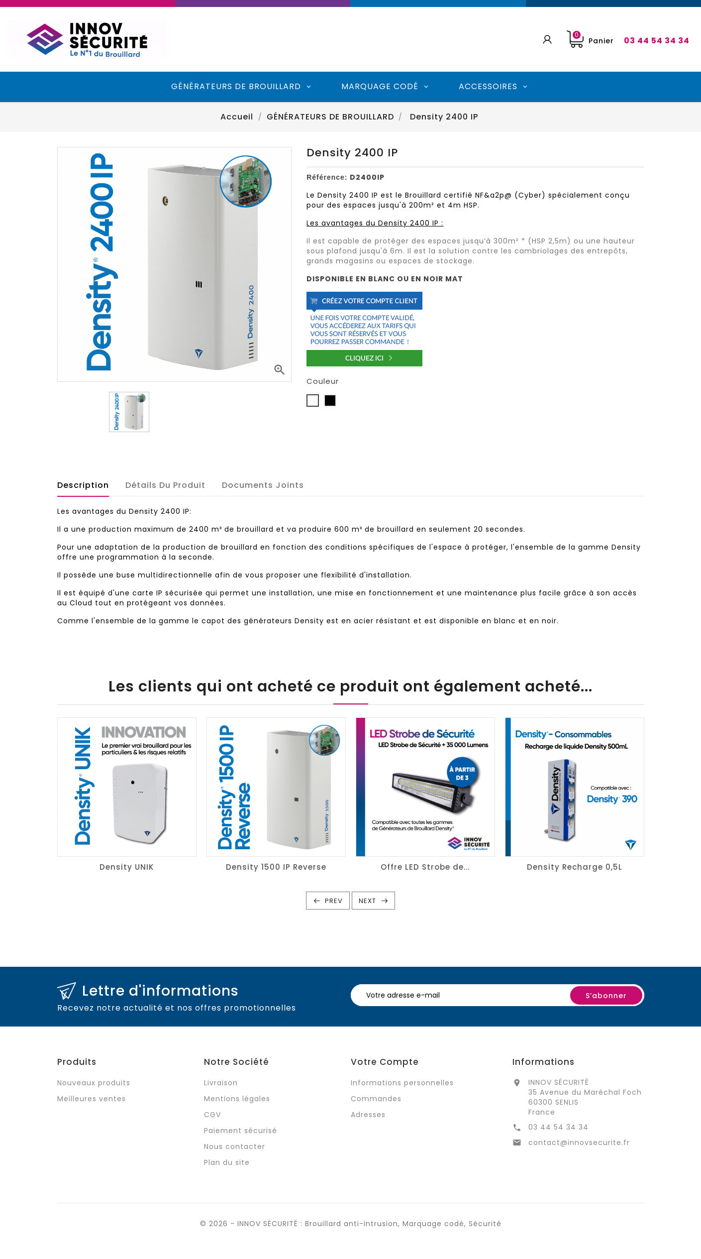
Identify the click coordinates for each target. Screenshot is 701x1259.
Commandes (376, 1099)
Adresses (368, 1115)
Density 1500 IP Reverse (276, 867)
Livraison (221, 1083)
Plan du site (227, 1162)
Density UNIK (127, 867)
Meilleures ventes (91, 1099)
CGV (212, 1115)
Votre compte (385, 1062)
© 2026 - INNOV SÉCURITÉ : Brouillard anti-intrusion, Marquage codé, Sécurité (350, 1224)
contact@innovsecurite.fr (579, 1142)
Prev (334, 901)
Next (367, 901)
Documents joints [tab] (263, 485)
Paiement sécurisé (240, 1131)
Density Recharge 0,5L (574, 867)
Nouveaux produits (93, 1083)
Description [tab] (83, 485)
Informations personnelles (402, 1083)
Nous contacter (234, 1146)
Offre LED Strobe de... (425, 867)
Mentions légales (237, 1099)
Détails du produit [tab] (165, 485)
